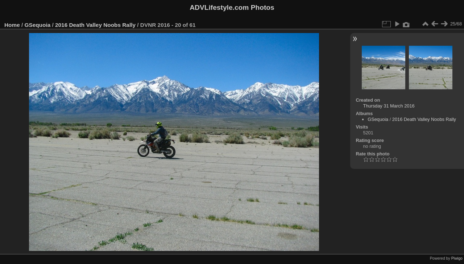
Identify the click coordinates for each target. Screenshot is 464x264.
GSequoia (38, 25)
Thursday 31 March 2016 (388, 106)
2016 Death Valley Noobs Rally (95, 25)
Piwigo (457, 258)
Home (12, 25)
